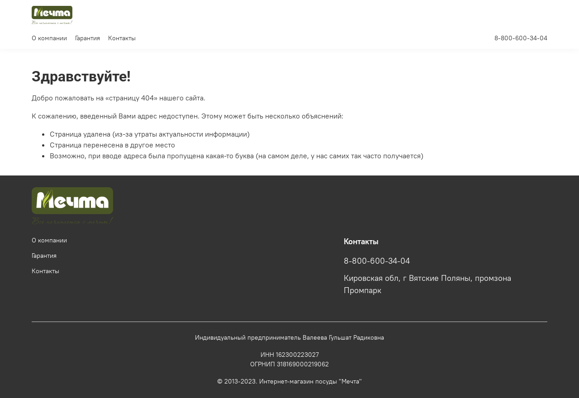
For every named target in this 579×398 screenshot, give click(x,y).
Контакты (122, 38)
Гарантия (87, 38)
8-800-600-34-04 (520, 38)
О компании (49, 38)
